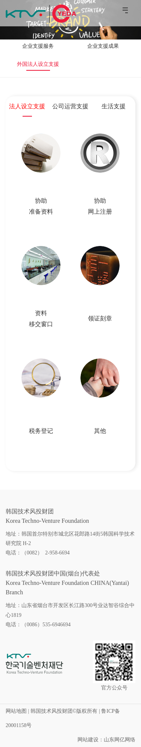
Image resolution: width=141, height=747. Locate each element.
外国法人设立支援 (38, 64)
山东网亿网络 (119, 739)
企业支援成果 (103, 46)
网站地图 (16, 711)
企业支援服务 (38, 46)
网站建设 (88, 739)
